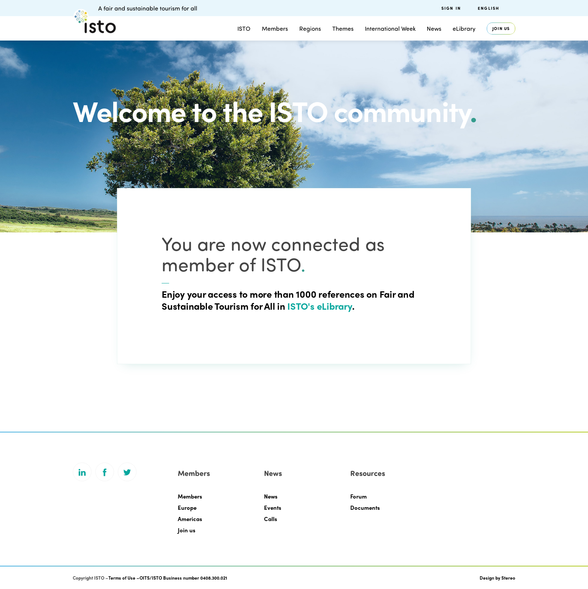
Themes (343, 28)
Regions (310, 28)
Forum (358, 496)
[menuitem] (496, 8)
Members (275, 28)
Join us (501, 28)
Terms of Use (121, 577)
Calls (270, 519)
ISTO (243, 28)
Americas (190, 519)
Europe (187, 507)
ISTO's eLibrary (318, 306)
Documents (365, 507)
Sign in (451, 8)
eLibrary (464, 28)
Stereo (508, 577)
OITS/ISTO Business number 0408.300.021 (183, 577)
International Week (390, 28)
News (434, 28)
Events (272, 507)
